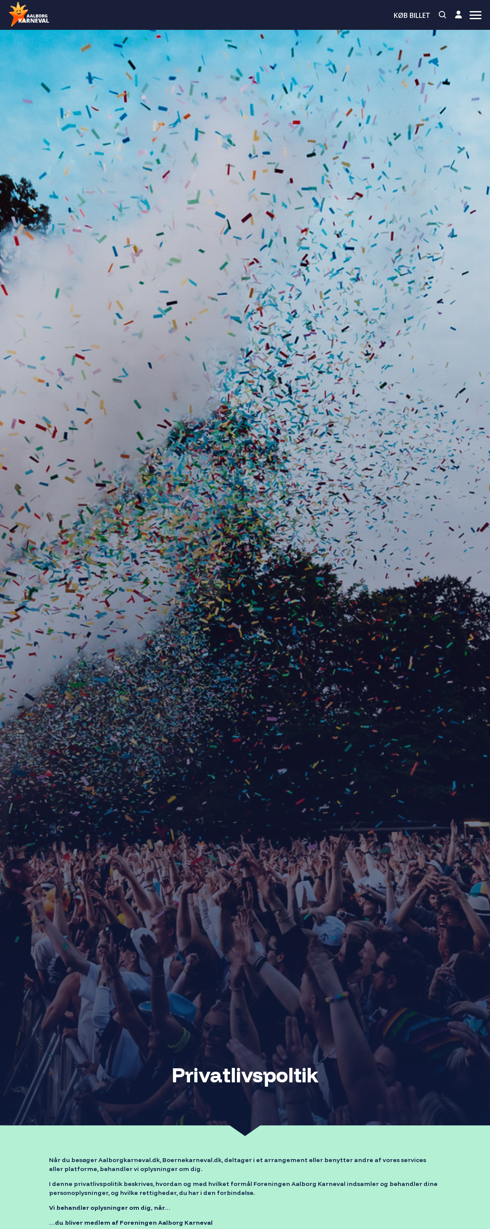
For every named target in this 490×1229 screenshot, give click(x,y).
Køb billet (412, 15)
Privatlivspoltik (245, 1074)
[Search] (443, 15)
